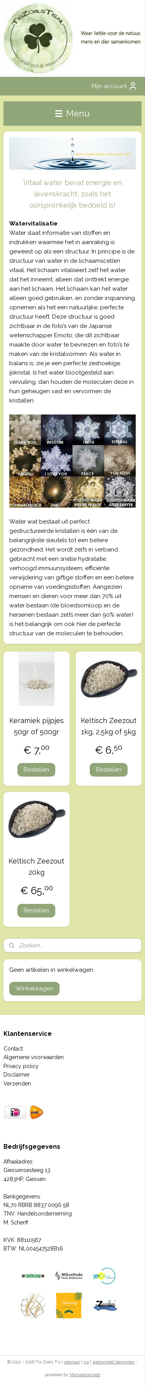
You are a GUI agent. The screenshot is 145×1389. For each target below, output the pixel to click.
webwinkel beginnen (113, 1362)
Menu (72, 113)
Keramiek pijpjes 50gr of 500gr (36, 726)
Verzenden (17, 1083)
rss (86, 1362)
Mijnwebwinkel (85, 1374)
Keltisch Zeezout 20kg (36, 866)
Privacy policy (21, 1066)
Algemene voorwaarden (33, 1057)
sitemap (72, 1362)
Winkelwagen (34, 988)
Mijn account (115, 86)
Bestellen (36, 769)
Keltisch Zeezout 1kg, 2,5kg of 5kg (108, 726)
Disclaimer (16, 1075)
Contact (13, 1049)
